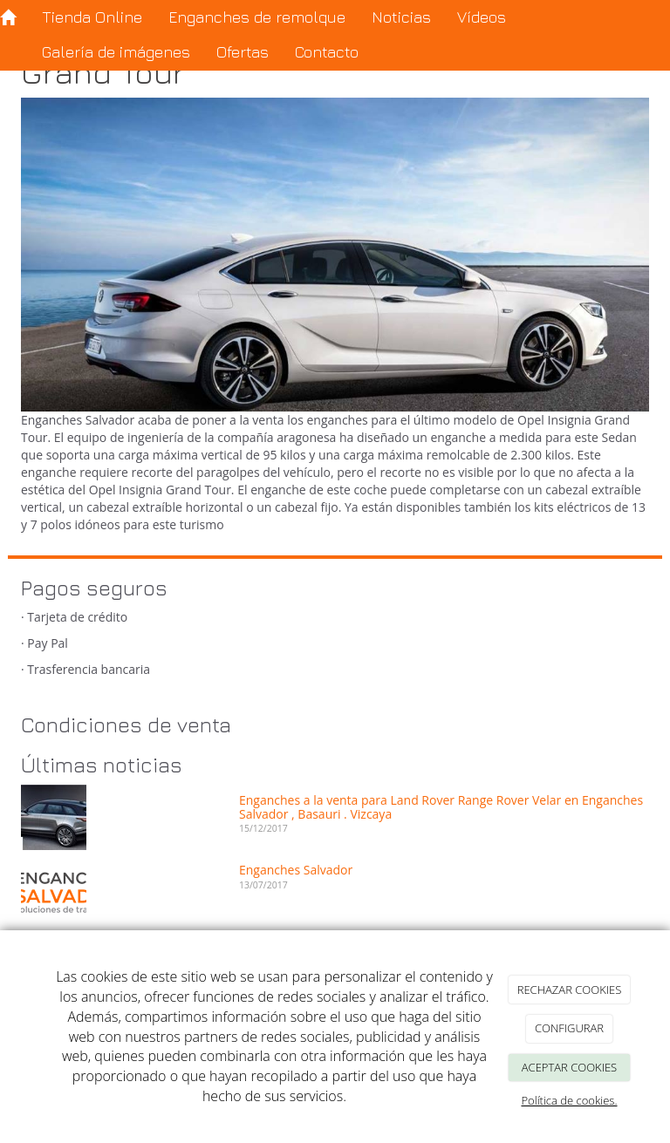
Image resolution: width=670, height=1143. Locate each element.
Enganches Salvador (295, 869)
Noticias (401, 17)
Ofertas (242, 52)
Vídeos (481, 17)
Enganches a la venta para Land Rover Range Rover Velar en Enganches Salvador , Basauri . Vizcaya (441, 806)
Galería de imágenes (116, 52)
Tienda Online (92, 17)
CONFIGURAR (569, 1028)
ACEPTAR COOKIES (569, 1067)
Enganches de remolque (256, 17)
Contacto (327, 52)
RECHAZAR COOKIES (569, 989)
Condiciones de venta (126, 724)
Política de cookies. (569, 1100)
